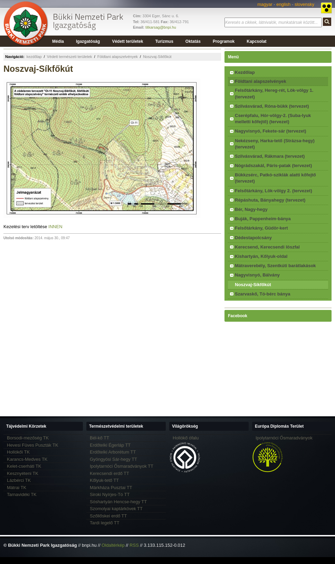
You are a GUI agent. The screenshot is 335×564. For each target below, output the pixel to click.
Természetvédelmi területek (116, 426)
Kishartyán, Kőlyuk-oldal (261, 256)
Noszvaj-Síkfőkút (157, 57)
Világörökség (185, 426)
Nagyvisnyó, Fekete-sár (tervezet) (270, 131)
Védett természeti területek (69, 57)
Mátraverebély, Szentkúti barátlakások (275, 265)
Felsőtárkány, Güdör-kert (261, 228)
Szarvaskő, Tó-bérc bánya (262, 293)
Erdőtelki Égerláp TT (110, 445)
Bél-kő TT (99, 437)
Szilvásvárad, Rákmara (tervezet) (270, 156)
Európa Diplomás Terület (279, 426)
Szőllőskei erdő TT (108, 515)
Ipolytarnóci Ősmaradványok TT (121, 466)
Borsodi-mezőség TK (28, 437)
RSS (134, 545)
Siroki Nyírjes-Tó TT (110, 494)
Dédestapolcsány (253, 237)
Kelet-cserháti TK (24, 466)
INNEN (55, 226)
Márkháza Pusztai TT (111, 487)
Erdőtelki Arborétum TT (113, 452)
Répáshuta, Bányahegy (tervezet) (270, 200)
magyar (264, 4)
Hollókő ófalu (186, 437)
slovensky (304, 4)
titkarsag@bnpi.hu (160, 27)
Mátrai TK (16, 487)
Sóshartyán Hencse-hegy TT (118, 501)
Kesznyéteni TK (22, 473)
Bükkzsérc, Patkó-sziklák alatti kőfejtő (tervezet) (275, 178)
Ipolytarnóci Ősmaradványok (284, 437)
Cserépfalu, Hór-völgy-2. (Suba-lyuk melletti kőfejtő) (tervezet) (273, 118)
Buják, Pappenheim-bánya (263, 218)
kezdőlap (34, 57)
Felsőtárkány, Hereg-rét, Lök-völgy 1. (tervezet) (274, 93)
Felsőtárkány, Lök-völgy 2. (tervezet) (273, 190)
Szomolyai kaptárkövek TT (116, 508)
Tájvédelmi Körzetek (26, 426)
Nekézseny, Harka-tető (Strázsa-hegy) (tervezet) (275, 143)
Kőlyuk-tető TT (104, 480)
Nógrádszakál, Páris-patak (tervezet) (273, 165)
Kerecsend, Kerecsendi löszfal (267, 247)
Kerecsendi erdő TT (109, 473)
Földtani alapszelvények (117, 57)
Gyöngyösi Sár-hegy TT (113, 459)
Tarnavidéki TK (22, 494)
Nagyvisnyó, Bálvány (257, 275)
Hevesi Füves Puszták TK (32, 445)
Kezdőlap (245, 72)
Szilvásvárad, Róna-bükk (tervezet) (272, 106)
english (283, 4)
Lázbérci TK (19, 480)
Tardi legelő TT (104, 522)
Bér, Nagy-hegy (251, 209)
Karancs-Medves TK (27, 459)
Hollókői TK (18, 452)
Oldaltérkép (113, 545)
